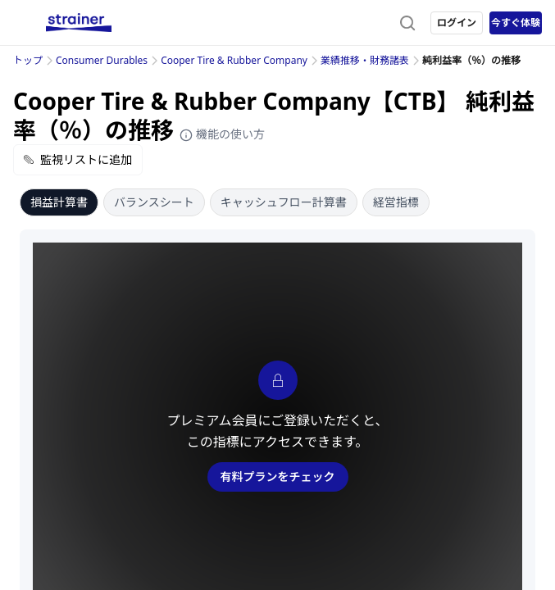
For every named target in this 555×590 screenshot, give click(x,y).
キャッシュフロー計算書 (284, 202)
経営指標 (396, 202)
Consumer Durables (102, 60)
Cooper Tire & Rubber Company (234, 60)
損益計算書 (59, 202)
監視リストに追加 (78, 159)
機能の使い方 (222, 134)
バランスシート (154, 202)
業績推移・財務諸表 (365, 60)
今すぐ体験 (515, 23)
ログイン (456, 23)
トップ (28, 60)
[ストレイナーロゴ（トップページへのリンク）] (78, 23)
